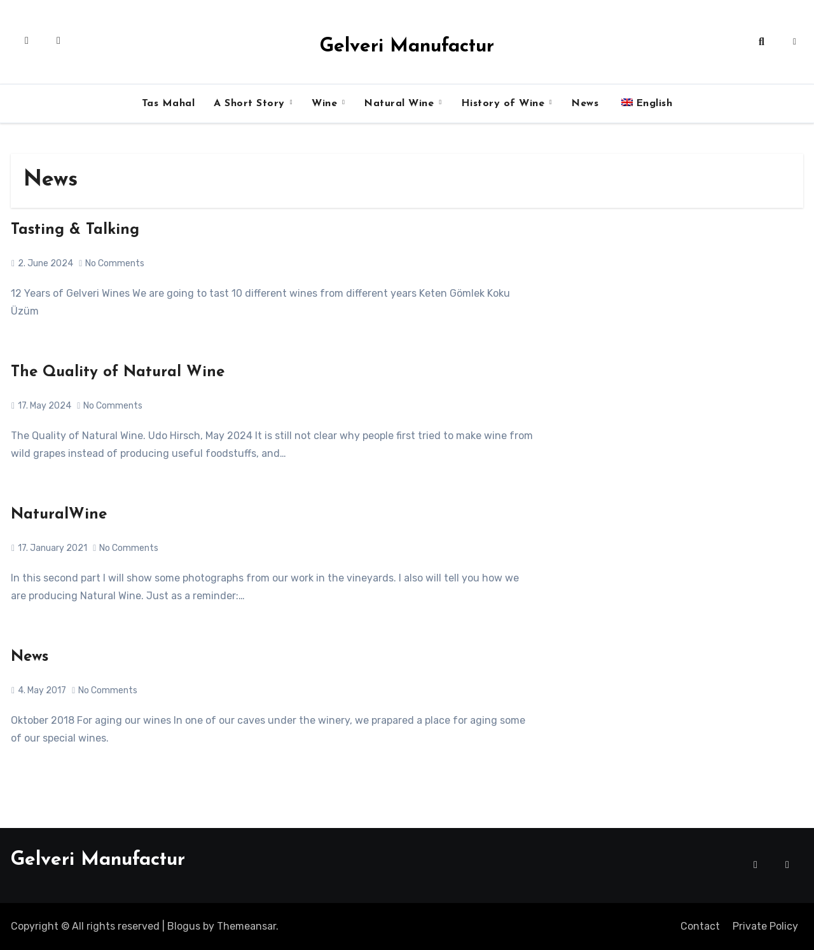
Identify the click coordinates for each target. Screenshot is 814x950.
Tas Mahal (168, 103)
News (584, 103)
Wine (326, 103)
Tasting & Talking (75, 230)
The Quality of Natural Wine (117, 372)
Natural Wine (401, 103)
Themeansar (246, 926)
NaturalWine (59, 514)
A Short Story (251, 103)
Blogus (183, 926)
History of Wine (504, 103)
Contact (700, 926)
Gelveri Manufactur (407, 47)
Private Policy (765, 926)
